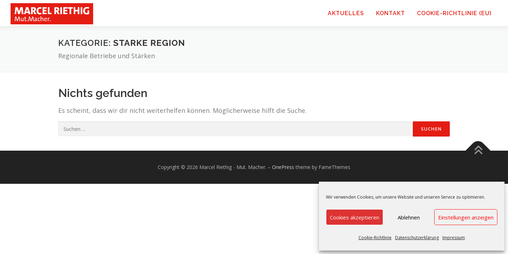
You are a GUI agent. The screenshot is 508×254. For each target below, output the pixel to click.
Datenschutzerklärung (417, 238)
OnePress (283, 167)
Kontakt (390, 13)
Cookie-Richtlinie (375, 238)
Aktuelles (346, 13)
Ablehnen (409, 217)
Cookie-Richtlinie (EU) (454, 13)
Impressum (453, 238)
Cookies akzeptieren (354, 217)
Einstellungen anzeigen (466, 217)
